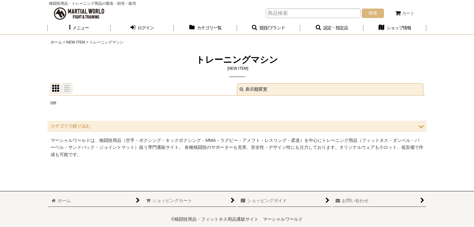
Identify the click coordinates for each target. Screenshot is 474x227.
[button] (79, 27)
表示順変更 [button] (253, 89)
